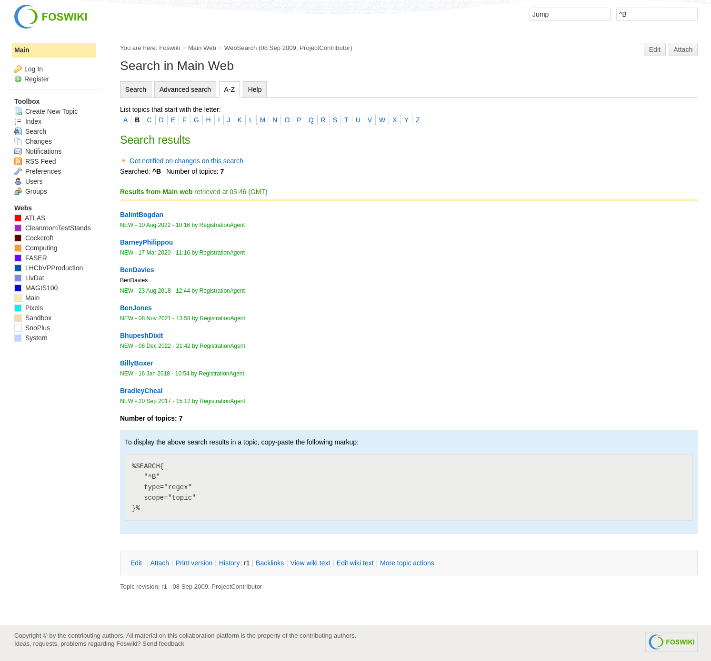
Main (22, 50)
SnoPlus (32, 328)
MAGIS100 (36, 288)
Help (255, 89)
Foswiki (169, 47)
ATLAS (29, 218)
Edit (655, 49)
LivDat (29, 278)
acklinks (270, 563)
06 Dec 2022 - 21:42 (164, 346)
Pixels (28, 308)
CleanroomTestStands (52, 228)
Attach (683, 49)
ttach (159, 563)
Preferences (37, 171)
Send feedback (163, 643)
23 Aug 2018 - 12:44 (164, 290)
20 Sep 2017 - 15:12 (164, 401)
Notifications (37, 151)
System (31, 338)
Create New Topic (46, 111)
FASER (30, 258)
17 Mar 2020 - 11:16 (164, 252)
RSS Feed (35, 161)
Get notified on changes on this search (186, 161)
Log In (33, 69)
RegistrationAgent (222, 225)
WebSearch (240, 47)
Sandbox (32, 318)
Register (36, 79)
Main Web (202, 47)
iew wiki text (310, 563)
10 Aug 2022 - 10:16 (164, 225)
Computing (36, 248)
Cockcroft (33, 238)
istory (229, 563)
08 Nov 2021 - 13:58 (164, 318)
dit (137, 563)
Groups (30, 191)
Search (135, 89)
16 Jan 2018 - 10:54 (164, 373)
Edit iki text (355, 563)
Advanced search (185, 89)
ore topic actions (407, 563)
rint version (194, 563)
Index (27, 121)
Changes (33, 141)
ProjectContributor (325, 47)
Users (28, 181)
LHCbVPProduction (48, 268)
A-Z (229, 89)
